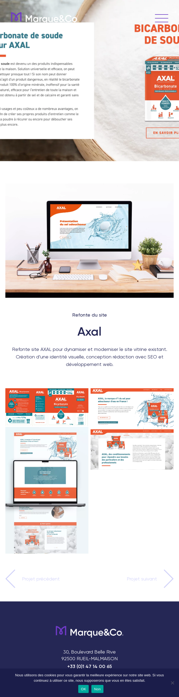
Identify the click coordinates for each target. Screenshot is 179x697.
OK (83, 689)
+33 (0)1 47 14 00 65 (89, 666)
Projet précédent (41, 579)
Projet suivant (142, 579)
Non (97, 689)
